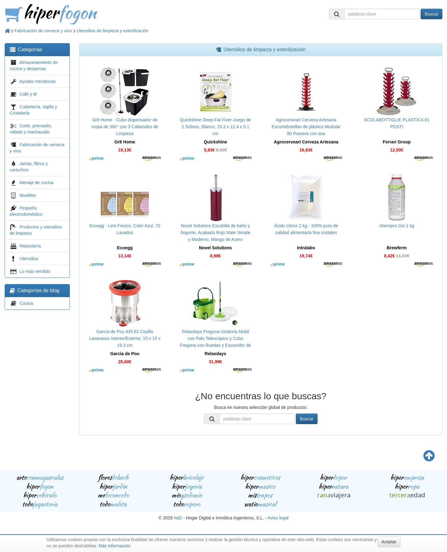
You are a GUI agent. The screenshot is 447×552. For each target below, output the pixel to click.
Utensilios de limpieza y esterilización (112, 30)
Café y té (28, 94)
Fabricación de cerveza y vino (43, 30)
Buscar (431, 13)
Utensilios (29, 258)
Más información (114, 545)
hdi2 (178, 517)
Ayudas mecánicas (37, 81)
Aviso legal (278, 517)
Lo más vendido (35, 271)
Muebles (28, 195)
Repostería (30, 245)
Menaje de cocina (37, 182)
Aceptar (389, 541)
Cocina (26, 303)
